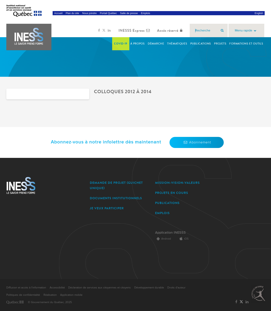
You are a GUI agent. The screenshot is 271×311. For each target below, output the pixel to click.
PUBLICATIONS (167, 203)
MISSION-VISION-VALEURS (177, 182)
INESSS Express (135, 30)
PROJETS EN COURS (171, 193)
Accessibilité (57, 287)
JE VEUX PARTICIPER (107, 208)
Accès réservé (170, 30)
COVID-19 (120, 44)
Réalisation (50, 295)
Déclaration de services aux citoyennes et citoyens (99, 287)
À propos (137, 44)
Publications (200, 44)
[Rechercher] (222, 30)
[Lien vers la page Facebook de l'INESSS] (99, 30)
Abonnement (196, 142)
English (259, 13)
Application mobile (71, 295)
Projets (220, 44)
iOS (183, 238)
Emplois (145, 13)
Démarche (156, 44)
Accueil (58, 13)
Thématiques (177, 44)
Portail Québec (108, 13)
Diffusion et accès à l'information (26, 287)
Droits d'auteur (176, 287)
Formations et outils (246, 44)
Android (163, 238)
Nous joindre (89, 13)
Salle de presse (129, 13)
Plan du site (72, 13)
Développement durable (149, 287)
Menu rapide (246, 30)
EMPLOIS (162, 213)
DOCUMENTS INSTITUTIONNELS (116, 198)
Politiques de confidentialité (23, 295)
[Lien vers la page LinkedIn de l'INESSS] (109, 30)
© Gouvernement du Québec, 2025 (50, 302)
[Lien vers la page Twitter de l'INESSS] (103, 30)
